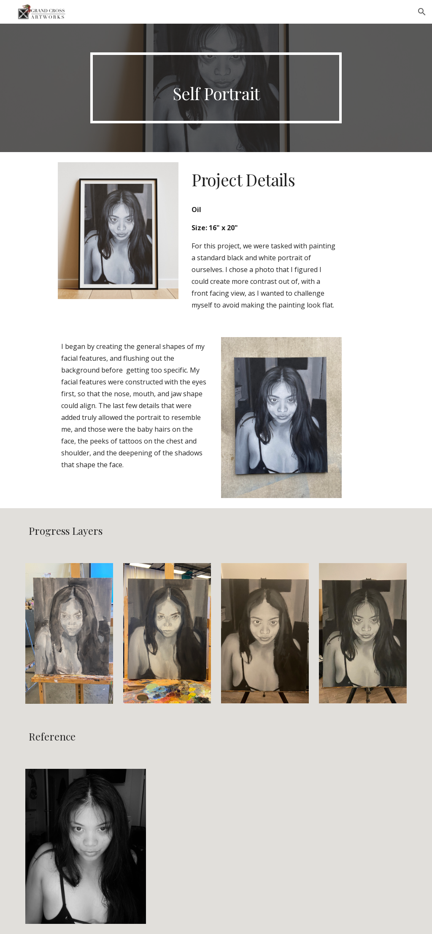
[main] (215, 87)
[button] (422, 12)
